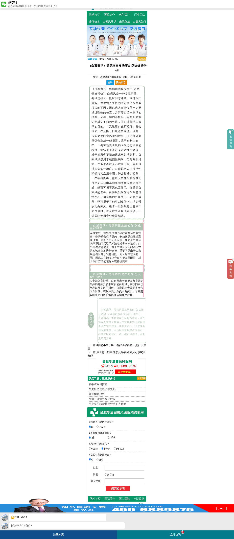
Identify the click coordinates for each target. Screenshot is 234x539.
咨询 (110, 82)
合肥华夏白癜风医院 (110, 77)
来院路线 (124, 21)
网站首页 (94, 14)
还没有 (102, 427)
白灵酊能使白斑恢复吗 (102, 389)
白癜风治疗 (139, 21)
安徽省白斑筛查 (98, 384)
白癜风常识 (109, 21)
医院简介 (109, 14)
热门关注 (124, 14)
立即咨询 (177, 533)
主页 (101, 59)
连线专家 (58, 534)
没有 (113, 437)
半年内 (106, 449)
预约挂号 (120, 82)
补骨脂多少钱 (97, 394)
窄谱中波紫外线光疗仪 (102, 398)
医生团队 (139, 14)
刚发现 (94, 449)
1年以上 (120, 449)
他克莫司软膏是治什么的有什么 (107, 403)
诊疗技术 (94, 21)
